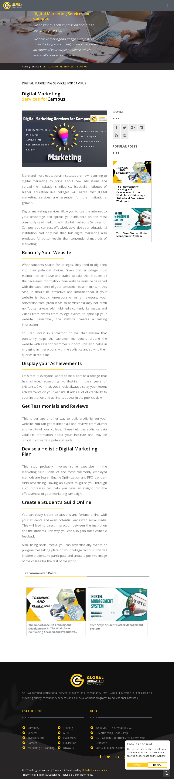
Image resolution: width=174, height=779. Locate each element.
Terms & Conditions (49, 774)
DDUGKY (68, 748)
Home (25, 66)
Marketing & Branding (41, 748)
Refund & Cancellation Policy (78, 774)
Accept (137, 765)
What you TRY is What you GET (115, 728)
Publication (69, 743)
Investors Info (36, 738)
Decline (157, 765)
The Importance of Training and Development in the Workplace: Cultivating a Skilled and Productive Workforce (130, 194)
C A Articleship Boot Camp (112, 733)
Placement (69, 738)
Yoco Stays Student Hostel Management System (132, 235)
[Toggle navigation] (168, 5)
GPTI (66, 733)
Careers (32, 743)
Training (68, 728)
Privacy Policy (29, 774)
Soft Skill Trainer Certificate (112, 748)
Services (33, 733)
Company (33, 728)
